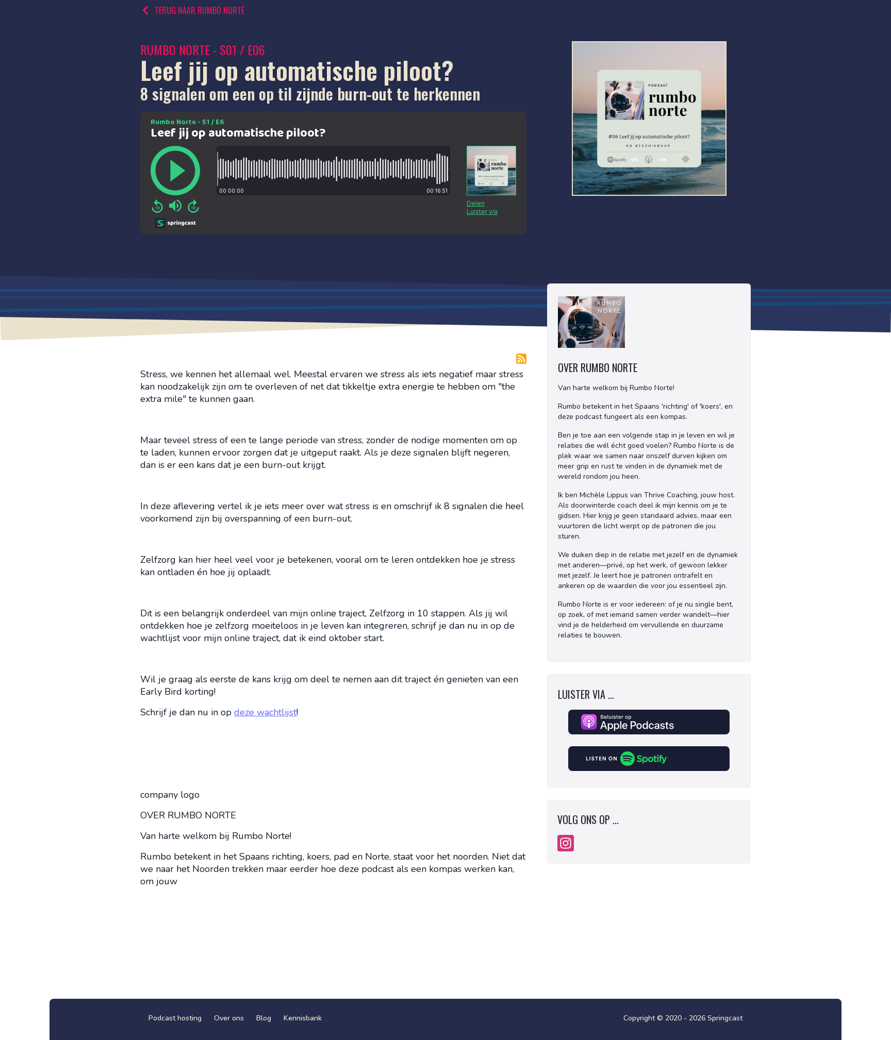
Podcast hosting (175, 1018)
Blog (263, 1018)
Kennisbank (303, 1018)
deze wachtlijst (265, 712)
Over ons (229, 1018)
